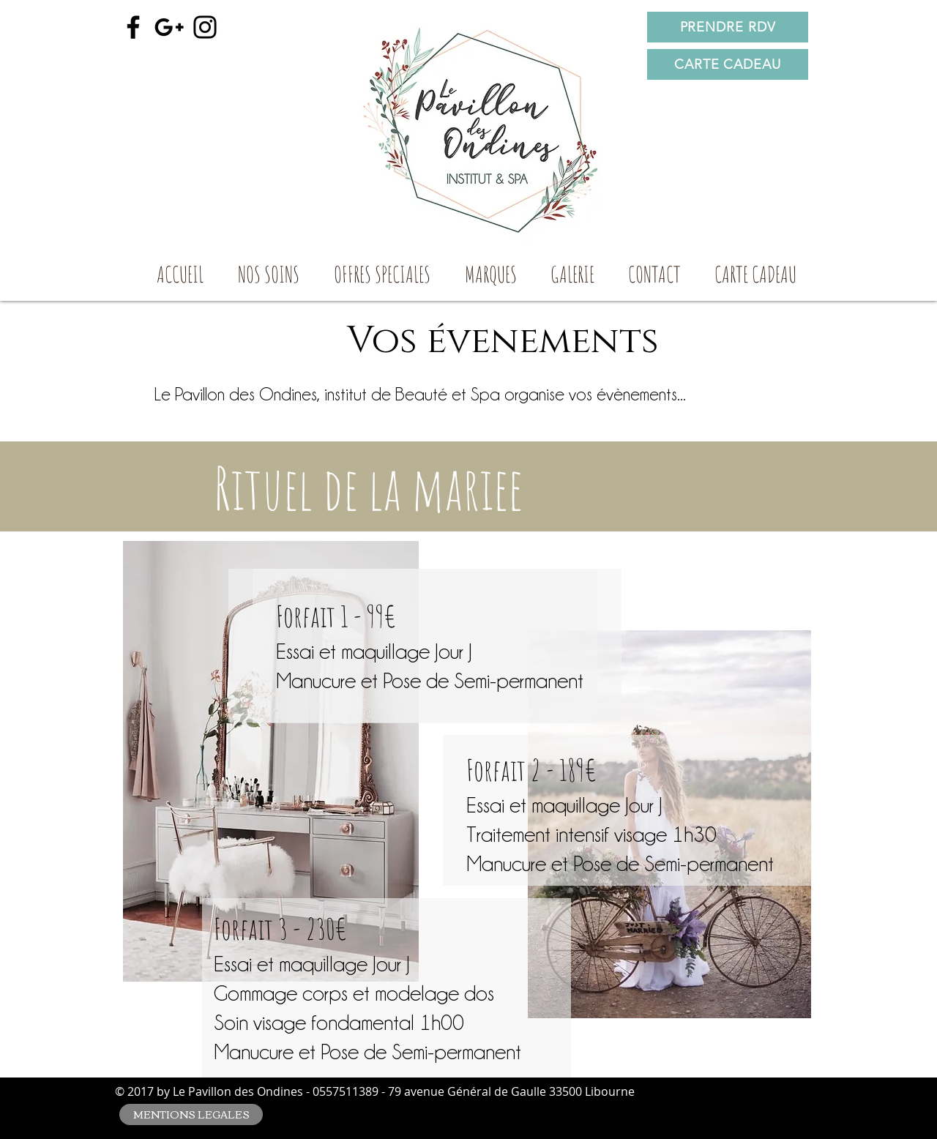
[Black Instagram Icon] (205, 27)
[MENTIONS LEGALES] (191, 1114)
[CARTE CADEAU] (727, 64)
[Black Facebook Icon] (133, 27)
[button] (268, 279)
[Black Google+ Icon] (169, 27)
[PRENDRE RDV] (727, 27)
